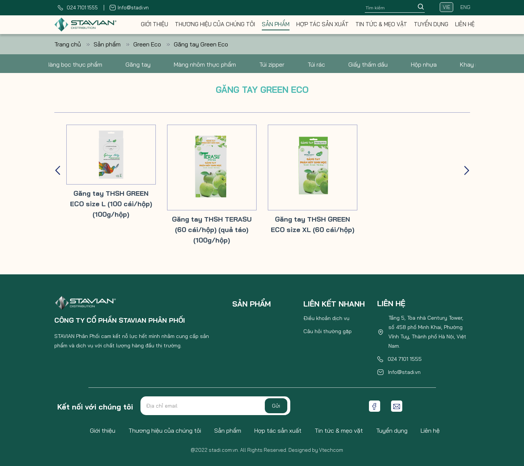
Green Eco (153, 44)
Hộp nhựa (424, 64)
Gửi (276, 405)
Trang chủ (74, 44)
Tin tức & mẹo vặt (381, 24)
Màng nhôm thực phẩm (205, 64)
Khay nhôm (475, 64)
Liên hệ (465, 24)
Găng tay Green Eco (201, 44)
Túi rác (316, 64)
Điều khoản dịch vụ (326, 318)
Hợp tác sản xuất (322, 24)
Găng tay (138, 64)
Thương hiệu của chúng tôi (215, 24)
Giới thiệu (154, 24)
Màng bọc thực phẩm (73, 64)
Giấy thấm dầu (368, 64)
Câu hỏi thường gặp (327, 331)
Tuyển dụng (431, 24)
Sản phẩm (276, 24)
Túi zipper (271, 64)
